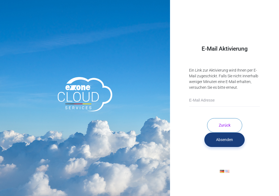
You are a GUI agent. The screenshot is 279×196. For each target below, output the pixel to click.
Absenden (224, 139)
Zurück (225, 125)
